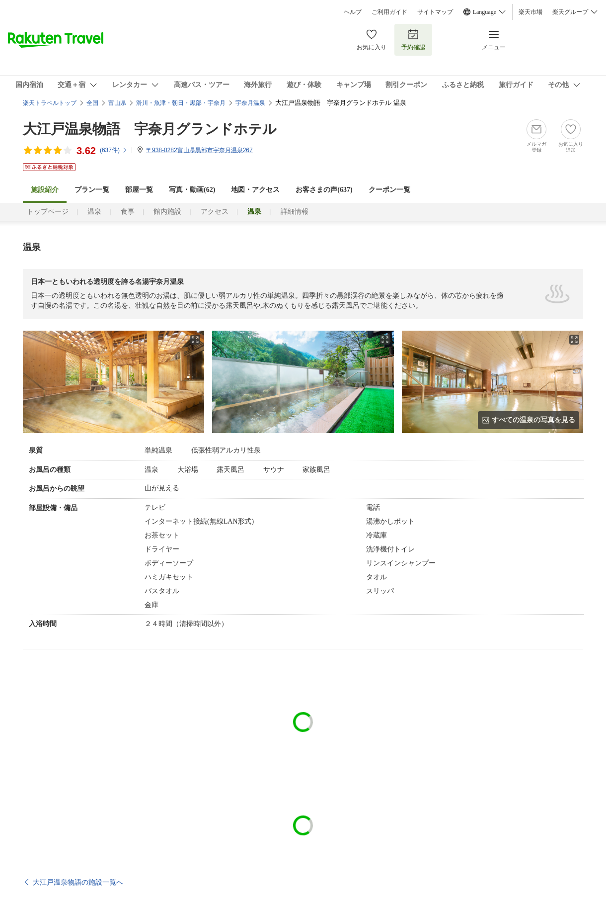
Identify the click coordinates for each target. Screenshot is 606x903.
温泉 (94, 211)
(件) (114, 150)
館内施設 (167, 211)
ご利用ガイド (389, 11)
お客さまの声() (324, 189)
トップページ (48, 211)
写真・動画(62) (192, 189)
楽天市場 (530, 11)
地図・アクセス (255, 189)
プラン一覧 (92, 189)
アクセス (214, 211)
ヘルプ (353, 11)
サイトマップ (435, 11)
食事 (128, 211)
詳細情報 (294, 211)
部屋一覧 (139, 189)
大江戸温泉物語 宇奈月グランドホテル (150, 129)
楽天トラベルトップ (49, 102)
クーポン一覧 (389, 189)
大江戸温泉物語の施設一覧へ (78, 882)
